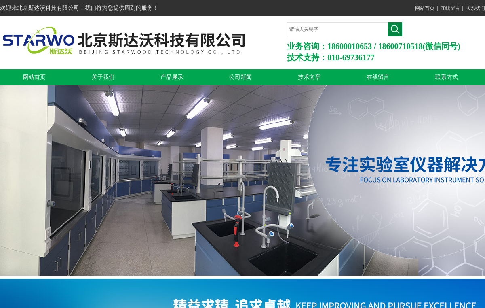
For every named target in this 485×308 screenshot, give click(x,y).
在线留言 (450, 8)
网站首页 (424, 8)
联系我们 (475, 8)
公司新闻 (240, 77)
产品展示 (171, 77)
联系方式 (446, 77)
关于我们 (103, 77)
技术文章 (309, 77)
